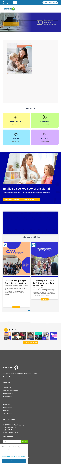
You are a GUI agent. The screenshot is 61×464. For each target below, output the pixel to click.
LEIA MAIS (16, 306)
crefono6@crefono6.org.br (12, 431)
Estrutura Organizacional (11, 389)
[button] (7, 335)
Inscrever (24, 440)
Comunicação (8, 406)
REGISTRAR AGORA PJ (31, 199)
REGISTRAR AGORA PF (12, 199)
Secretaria (7, 403)
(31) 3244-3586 (9, 429)
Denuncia (7, 409)
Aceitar (13, 460)
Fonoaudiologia (8, 392)
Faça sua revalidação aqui (13, 26)
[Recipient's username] (12, 440)
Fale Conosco (8, 412)
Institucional (7, 386)
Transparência (8, 395)
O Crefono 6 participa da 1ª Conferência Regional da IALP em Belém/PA (44, 281)
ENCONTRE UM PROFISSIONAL (50, 2)
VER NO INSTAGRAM (30, 341)
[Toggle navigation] (15, 2)
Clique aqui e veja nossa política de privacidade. (13, 456)
